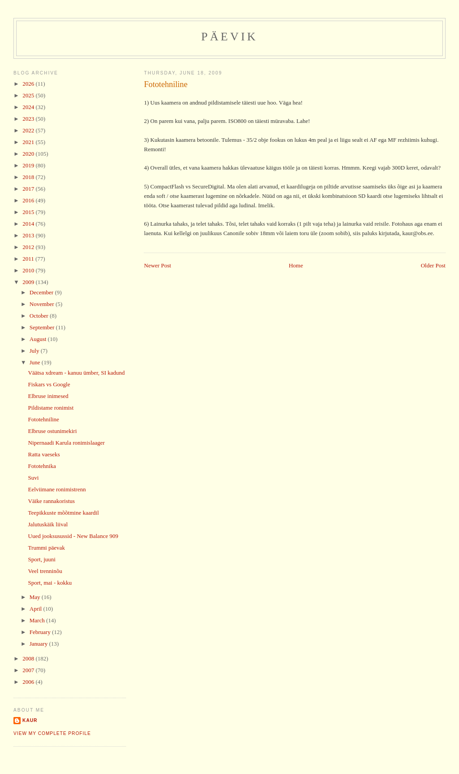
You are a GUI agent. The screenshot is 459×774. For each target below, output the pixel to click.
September (43, 327)
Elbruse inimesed (48, 396)
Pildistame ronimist (51, 407)
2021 (28, 142)
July (35, 350)
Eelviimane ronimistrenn (57, 489)
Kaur (29, 720)
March (38, 620)
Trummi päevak (46, 547)
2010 (28, 270)
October (40, 315)
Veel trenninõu (45, 571)
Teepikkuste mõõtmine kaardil (63, 512)
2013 (28, 235)
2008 (28, 658)
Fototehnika (42, 466)
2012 (28, 247)
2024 (28, 107)
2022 (28, 130)
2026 (28, 83)
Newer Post (157, 265)
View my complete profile (52, 733)
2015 (28, 212)
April (36, 608)
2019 (28, 165)
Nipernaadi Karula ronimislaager (66, 442)
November (43, 304)
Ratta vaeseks (44, 454)
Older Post (433, 265)
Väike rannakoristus (51, 501)
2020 (28, 153)
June (36, 362)
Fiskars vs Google (49, 384)
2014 (28, 223)
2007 (28, 670)
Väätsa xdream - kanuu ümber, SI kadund (76, 372)
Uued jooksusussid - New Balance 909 (73, 536)
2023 (28, 118)
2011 (28, 258)
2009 (28, 282)
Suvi (33, 477)
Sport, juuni (42, 559)
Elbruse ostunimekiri (52, 431)
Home (296, 265)
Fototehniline (165, 84)
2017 (28, 188)
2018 (28, 177)
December (42, 292)
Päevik (229, 36)
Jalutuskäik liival (48, 524)
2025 (28, 95)
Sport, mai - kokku (50, 582)
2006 (28, 681)
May (36, 597)
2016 (28, 200)
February (41, 632)
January (39, 643)
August (39, 339)
